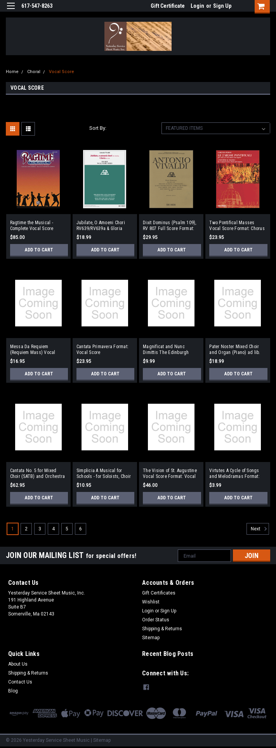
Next (260, 529)
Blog (13, 691)
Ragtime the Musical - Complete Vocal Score (32, 225)
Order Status (155, 619)
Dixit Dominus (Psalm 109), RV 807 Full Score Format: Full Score (169, 226)
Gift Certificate (168, 6)
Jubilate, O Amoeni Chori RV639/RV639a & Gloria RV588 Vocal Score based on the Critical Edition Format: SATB (102, 226)
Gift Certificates (158, 593)
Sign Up (222, 6)
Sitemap (151, 637)
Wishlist (151, 602)
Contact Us (20, 682)
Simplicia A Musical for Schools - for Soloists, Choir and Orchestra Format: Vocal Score (103, 473)
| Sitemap (101, 740)
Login (197, 6)
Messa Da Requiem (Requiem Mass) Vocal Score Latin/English (33, 350)
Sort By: (97, 128)
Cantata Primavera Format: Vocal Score (102, 349)
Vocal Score (61, 71)
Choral (33, 71)
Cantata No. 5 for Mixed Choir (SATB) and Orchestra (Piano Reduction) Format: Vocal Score (37, 473)
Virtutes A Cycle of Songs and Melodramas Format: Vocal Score (234, 473)
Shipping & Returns (162, 628)
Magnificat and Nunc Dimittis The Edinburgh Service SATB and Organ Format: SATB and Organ (167, 350)
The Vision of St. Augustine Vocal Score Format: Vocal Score (170, 473)
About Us (18, 664)
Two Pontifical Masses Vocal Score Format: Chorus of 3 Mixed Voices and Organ (237, 226)
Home (12, 71)
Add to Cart (39, 250)
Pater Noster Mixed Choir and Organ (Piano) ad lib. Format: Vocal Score (234, 350)
